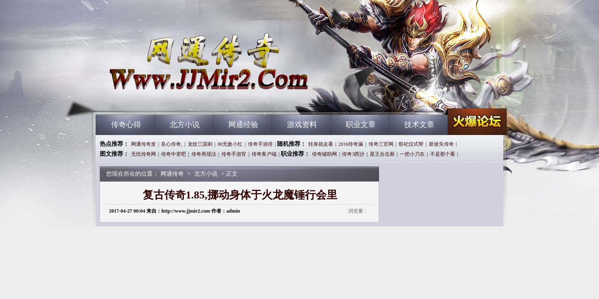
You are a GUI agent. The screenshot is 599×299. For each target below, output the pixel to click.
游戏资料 (302, 124)
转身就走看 (320, 144)
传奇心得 (126, 124)
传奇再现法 (203, 154)
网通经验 (243, 124)
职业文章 (361, 124)
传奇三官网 (381, 144)
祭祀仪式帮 (411, 144)
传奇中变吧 (173, 154)
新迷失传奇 (441, 144)
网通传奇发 (143, 144)
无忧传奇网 (143, 154)
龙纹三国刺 (200, 144)
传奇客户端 (264, 154)
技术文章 (419, 124)
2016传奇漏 (350, 144)
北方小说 (185, 124)
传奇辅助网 (324, 154)
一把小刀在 (412, 154)
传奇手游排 (260, 144)
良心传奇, (171, 144)
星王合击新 (382, 154)
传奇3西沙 (353, 154)
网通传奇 (175, 100)
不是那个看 (442, 154)
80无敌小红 (230, 144)
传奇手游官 (233, 154)
